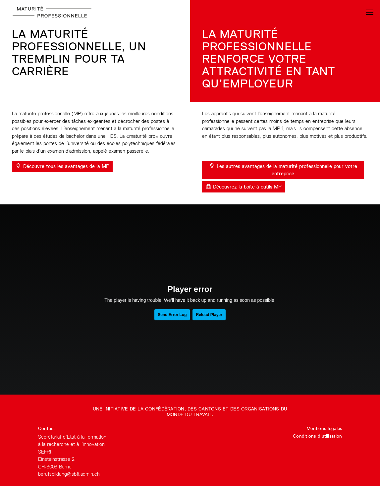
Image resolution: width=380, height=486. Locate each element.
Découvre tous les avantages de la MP (62, 166)
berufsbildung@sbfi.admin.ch (69, 474)
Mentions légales (324, 428)
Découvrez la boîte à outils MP (243, 187)
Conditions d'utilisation (317, 436)
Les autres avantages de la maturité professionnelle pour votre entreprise (283, 170)
